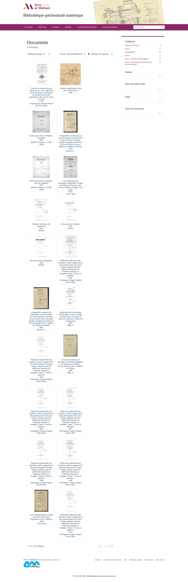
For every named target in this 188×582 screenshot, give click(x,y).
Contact (97, 560)
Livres (55, 27)
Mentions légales (135, 560)
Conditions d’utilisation (112, 560)
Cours (68, 27)
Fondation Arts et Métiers (49, 560)
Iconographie (110, 27)
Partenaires (149, 560)
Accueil (28, 27)
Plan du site (160, 560)
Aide (125, 560)
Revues (42, 27)
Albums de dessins (87, 27)
